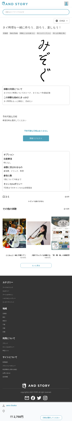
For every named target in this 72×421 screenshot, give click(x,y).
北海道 (4, 313)
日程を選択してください (51, 418)
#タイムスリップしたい (44, 33)
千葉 (4, 324)
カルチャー (6, 291)
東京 (4, 317)
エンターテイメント (8, 302)
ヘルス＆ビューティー (9, 298)
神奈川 (4, 321)
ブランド (5, 343)
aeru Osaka (11, 405)
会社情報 (5, 377)
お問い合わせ (6, 373)
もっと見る (36, 265)
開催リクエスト (36, 138)
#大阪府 (5, 33)
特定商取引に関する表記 (10, 369)
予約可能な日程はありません (36, 131)
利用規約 (5, 362)
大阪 (4, 328)
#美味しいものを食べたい (27, 33)
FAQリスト (6, 350)
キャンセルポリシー (8, 347)
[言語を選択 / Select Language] (61, 20)
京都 (4, 332)
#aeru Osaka (14, 33)
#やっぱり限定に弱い (59, 33)
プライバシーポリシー (9, 366)
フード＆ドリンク (8, 287)
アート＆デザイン (8, 295)
